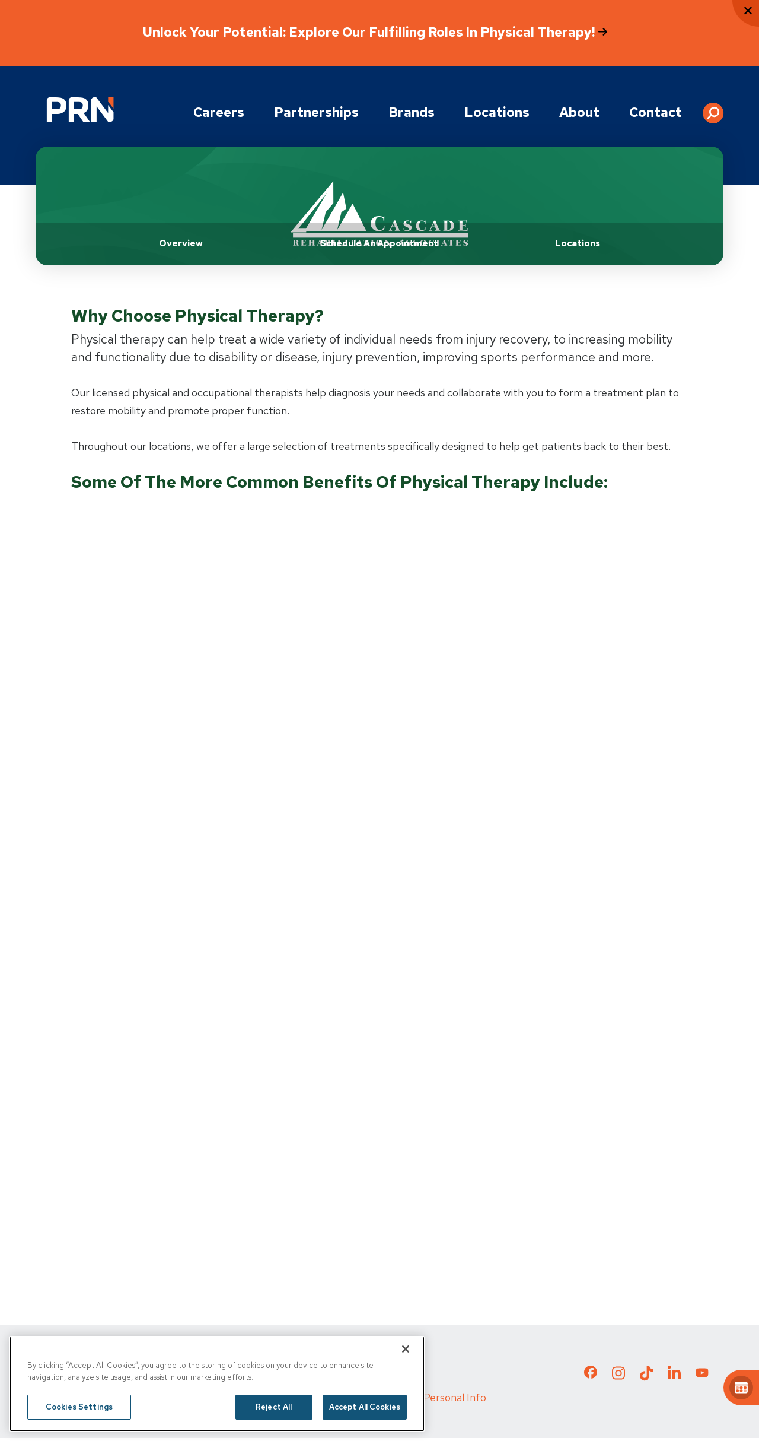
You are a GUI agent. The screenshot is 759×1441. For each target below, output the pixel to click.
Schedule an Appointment (379, 243)
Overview (181, 243)
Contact (655, 112)
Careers (218, 112)
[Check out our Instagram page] (618, 1379)
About (579, 112)
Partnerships (316, 112)
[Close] (406, 1349)
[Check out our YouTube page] (702, 1377)
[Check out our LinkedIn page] (674, 1379)
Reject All (274, 1407)
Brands (411, 112)
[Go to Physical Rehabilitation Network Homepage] (80, 109)
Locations (497, 112)
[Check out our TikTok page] (646, 1379)
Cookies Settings (79, 1407)
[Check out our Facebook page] (590, 1377)
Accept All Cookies (364, 1407)
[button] (713, 109)
